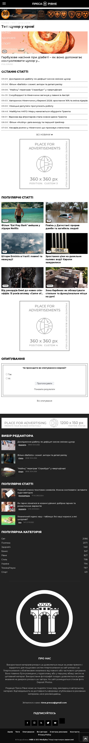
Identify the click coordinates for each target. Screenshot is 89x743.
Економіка (9, 49)
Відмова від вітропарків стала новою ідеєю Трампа (38, 116)
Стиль (6, 60)
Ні (9, 378)
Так (10, 374)
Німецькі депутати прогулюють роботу (31, 106)
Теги (17, 732)
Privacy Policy (44, 735)
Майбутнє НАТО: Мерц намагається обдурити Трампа (40, 111)
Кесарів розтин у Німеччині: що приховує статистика (39, 127)
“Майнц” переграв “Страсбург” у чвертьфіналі (41, 468)
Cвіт (4, 10)
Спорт (6, 43)
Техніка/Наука (12, 65)
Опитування (28, 732)
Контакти (74, 732)
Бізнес (6, 32)
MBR (31, 740)
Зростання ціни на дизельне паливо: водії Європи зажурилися (64, 259)
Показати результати (44, 389)
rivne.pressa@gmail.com (54, 702)
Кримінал (9, 54)
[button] (40, 94)
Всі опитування (44, 401)
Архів (10, 732)
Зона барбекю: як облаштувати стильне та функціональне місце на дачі (66, 293)
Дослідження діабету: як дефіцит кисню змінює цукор (46, 442)
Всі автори (42, 732)
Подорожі (9, 82)
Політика (8, 26)
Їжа (4, 71)
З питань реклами (58, 732)
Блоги (6, 88)
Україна (7, 15)
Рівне (6, 21)
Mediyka (44, 740)
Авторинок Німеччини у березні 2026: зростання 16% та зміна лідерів (48, 100)
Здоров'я (8, 38)
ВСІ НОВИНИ (44, 134)
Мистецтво (10, 77)
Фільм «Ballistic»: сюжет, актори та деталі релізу (42, 455)
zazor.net (69, 740)
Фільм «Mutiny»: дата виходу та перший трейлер (36, 122)
